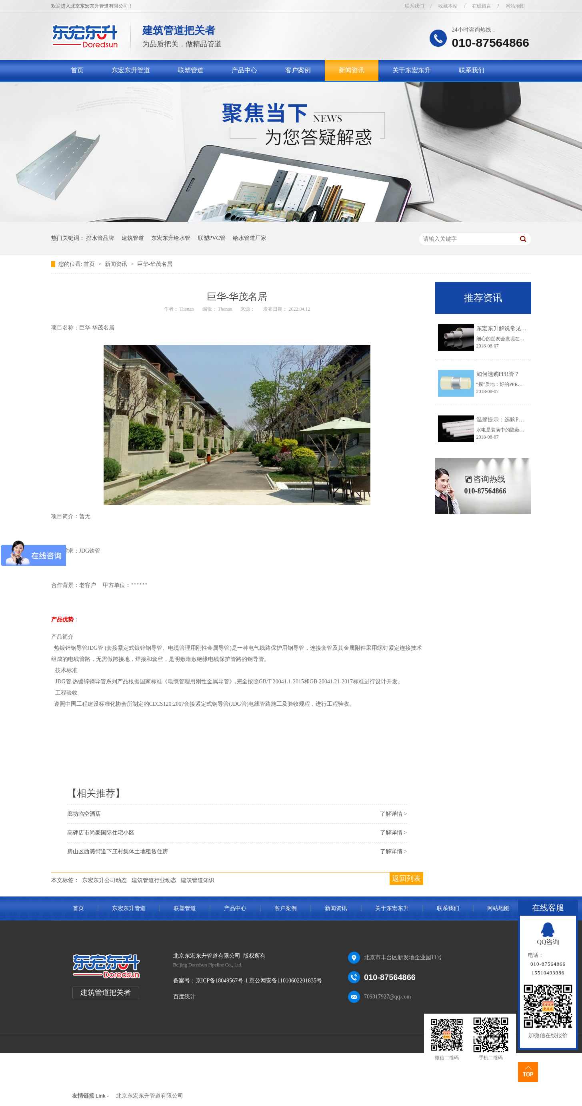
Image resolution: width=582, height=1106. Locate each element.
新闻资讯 (351, 70)
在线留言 (481, 6)
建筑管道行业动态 (154, 880)
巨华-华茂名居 (155, 264)
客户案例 (298, 70)
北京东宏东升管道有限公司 (149, 1096)
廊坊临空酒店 (84, 814)
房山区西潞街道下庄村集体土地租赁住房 (117, 851)
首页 (77, 70)
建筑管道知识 (197, 880)
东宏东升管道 (131, 70)
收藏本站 (448, 6)
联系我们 (414, 6)
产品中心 (244, 70)
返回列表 (406, 878)
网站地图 (515, 6)
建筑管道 (133, 238)
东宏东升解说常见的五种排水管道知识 (524, 328)
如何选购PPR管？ (498, 374)
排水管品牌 (100, 238)
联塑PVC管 (212, 238)
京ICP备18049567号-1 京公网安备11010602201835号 (259, 981)
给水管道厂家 (249, 238)
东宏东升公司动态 (104, 880)
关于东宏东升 (411, 70)
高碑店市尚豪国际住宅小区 (100, 833)
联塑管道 (191, 70)
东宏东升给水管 (170, 238)
